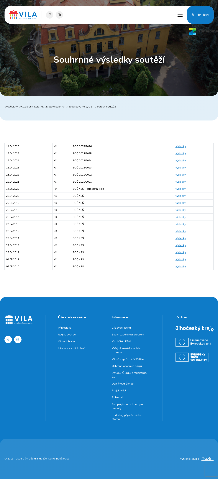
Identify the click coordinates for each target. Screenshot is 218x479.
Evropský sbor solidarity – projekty (127, 406)
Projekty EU (119, 390)
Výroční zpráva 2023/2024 (128, 359)
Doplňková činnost (123, 383)
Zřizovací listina (121, 327)
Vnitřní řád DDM (121, 341)
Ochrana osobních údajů (127, 366)
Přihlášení (202, 15)
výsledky (181, 146)
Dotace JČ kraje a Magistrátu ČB (129, 374)
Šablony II (118, 397)
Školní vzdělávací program (128, 334)
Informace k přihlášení (71, 348)
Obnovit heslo (66, 341)
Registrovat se (67, 334)
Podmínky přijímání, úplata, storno (128, 417)
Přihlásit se (64, 327)
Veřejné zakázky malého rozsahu (127, 350)
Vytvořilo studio (197, 458)
